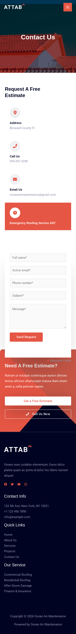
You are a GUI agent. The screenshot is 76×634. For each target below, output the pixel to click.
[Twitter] (12, 484)
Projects (9, 551)
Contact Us (11, 557)
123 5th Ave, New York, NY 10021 (26, 506)
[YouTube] (18, 484)
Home (8, 535)
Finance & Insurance (17, 591)
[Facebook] (5, 484)
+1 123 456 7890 (15, 511)
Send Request (26, 337)
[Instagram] (25, 484)
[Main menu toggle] (67, 7)
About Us (10, 540)
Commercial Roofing (18, 575)
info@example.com (17, 517)
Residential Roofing (17, 580)
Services (10, 546)
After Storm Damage (18, 586)
